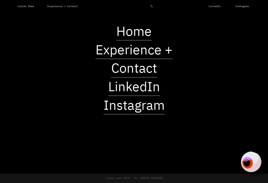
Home (134, 32)
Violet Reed (25, 6)
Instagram (242, 6)
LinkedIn (214, 6)
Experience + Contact (62, 6)
